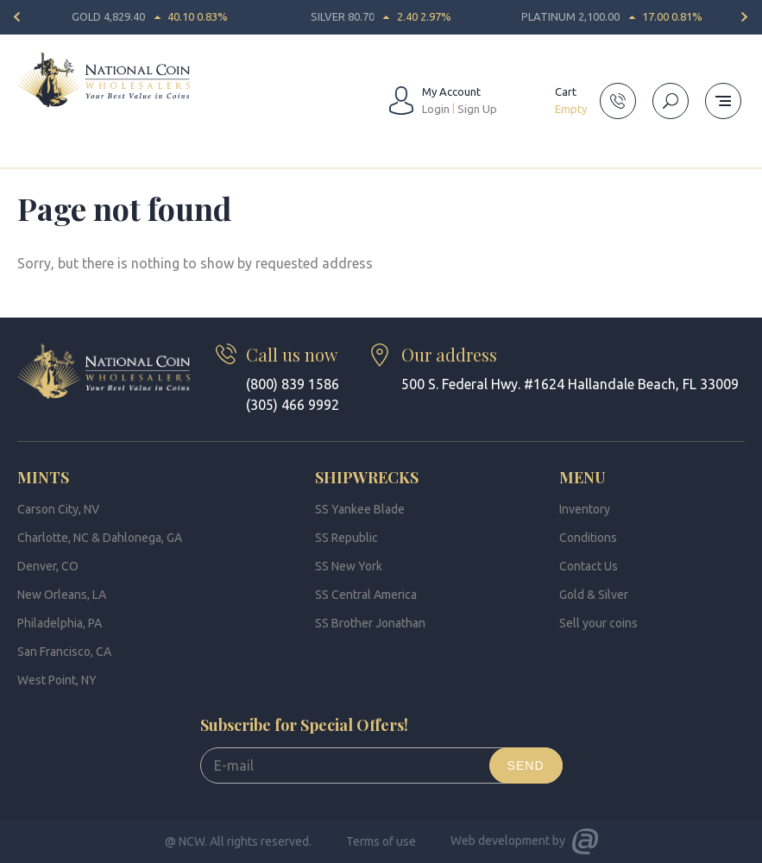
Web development (500, 840)
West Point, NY (57, 680)
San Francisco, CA (64, 651)
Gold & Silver (593, 595)
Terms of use (381, 841)
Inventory (584, 509)
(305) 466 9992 (292, 405)
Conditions (588, 538)
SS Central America (366, 595)
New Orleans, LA (61, 595)
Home (32, 159)
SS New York (348, 566)
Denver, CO (48, 566)
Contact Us (588, 566)
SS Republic (346, 538)
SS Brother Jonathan (370, 623)
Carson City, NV (58, 509)
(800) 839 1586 (292, 384)
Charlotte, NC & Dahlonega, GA (99, 538)
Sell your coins (598, 623)
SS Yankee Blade (360, 509)
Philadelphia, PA (59, 623)
